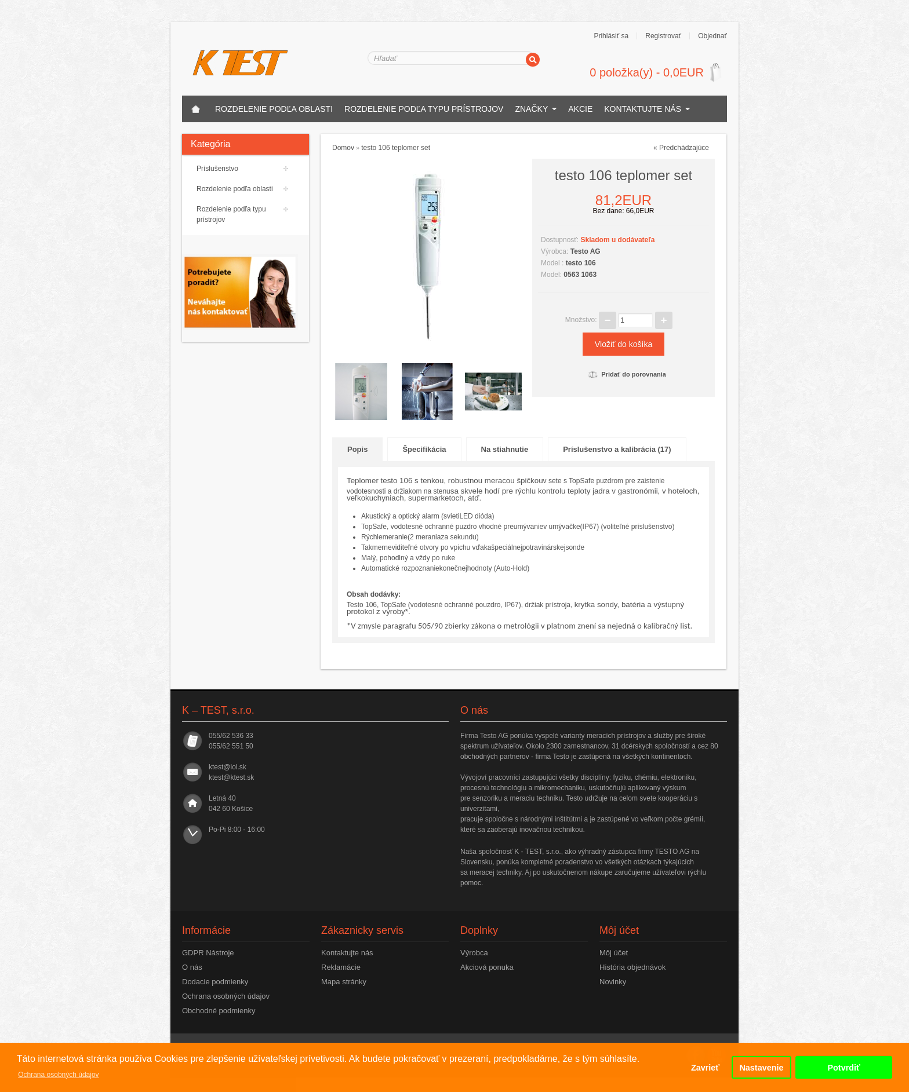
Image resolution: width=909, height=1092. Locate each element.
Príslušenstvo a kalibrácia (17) (617, 449)
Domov (343, 148)
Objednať (712, 35)
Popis (357, 449)
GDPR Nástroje (208, 952)
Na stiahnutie (505, 449)
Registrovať (663, 35)
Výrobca (474, 952)
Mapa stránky (343, 981)
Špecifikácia (424, 449)
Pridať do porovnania (627, 374)
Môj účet (613, 952)
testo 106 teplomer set (395, 148)
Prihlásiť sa (611, 35)
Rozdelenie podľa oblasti (274, 109)
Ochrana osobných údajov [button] (58, 1075)
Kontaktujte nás (642, 109)
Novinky (612, 981)
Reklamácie (341, 967)
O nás (192, 967)
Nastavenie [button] (761, 1067)
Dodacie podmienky (215, 981)
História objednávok (632, 967)
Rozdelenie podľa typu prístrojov (423, 109)
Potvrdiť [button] (843, 1067)
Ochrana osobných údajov (226, 996)
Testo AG (585, 251)
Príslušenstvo (217, 169)
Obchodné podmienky (218, 1010)
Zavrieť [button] (705, 1067)
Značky (531, 109)
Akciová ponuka (487, 967)
